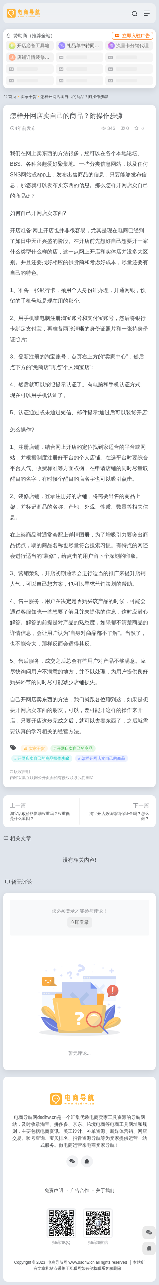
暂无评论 (22, 882)
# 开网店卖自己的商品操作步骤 (41, 758)
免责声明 (53, 1190)
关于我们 (105, 1190)
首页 (12, 96)
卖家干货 (29, 96)
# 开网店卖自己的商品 (73, 748)
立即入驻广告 (132, 35)
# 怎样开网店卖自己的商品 (101, 758)
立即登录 (79, 922)
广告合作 (79, 1190)
